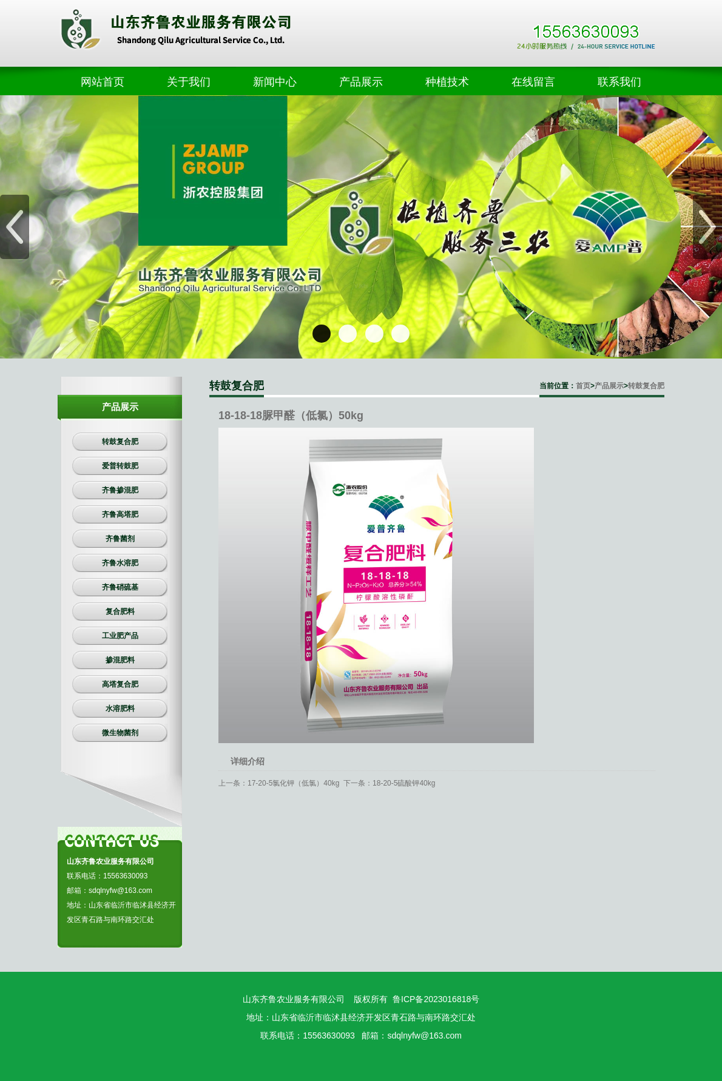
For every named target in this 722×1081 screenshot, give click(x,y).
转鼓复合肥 (646, 386)
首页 (583, 386)
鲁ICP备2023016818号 (436, 999)
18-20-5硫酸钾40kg (404, 783)
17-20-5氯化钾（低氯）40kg (293, 783)
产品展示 (609, 386)
